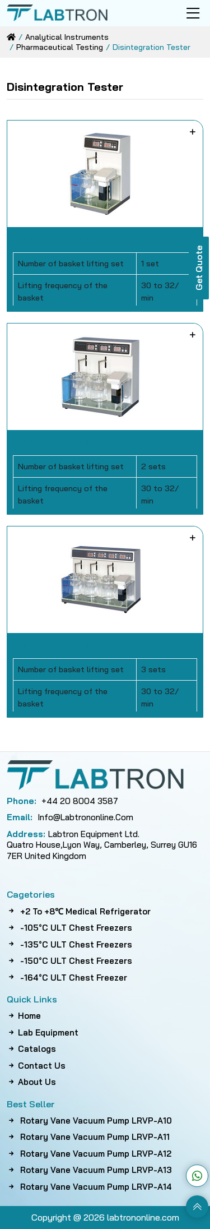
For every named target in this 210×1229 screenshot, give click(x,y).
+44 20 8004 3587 (62, 801)
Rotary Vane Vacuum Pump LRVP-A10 (89, 1120)
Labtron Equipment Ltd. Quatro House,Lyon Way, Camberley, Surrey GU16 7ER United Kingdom (102, 845)
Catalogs (31, 1048)
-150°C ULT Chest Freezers (69, 960)
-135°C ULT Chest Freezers (69, 944)
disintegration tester (151, 47)
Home (24, 1015)
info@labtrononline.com (70, 817)
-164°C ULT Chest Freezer (67, 977)
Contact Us (36, 1065)
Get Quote (198, 268)
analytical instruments (67, 37)
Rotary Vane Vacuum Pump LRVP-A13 (89, 1170)
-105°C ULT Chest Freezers (69, 927)
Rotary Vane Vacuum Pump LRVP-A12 (89, 1153)
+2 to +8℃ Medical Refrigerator (79, 911)
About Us (31, 1081)
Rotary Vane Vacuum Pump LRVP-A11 (88, 1136)
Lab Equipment (42, 1032)
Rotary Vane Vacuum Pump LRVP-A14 (89, 1186)
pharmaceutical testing (59, 47)
